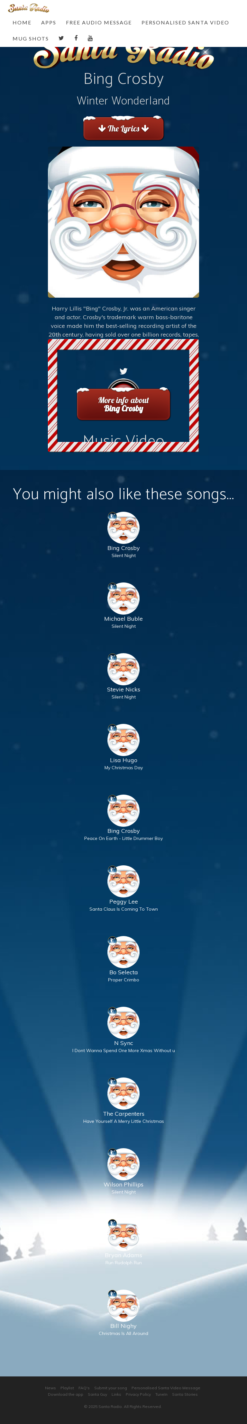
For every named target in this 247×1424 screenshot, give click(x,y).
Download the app (65, 1394)
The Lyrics (123, 128)
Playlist (67, 1387)
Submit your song (110, 1387)
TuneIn (161, 1394)
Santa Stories (185, 1394)
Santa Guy (97, 1394)
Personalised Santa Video (185, 22)
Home (22, 22)
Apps (48, 22)
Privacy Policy (138, 1394)
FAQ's (84, 1387)
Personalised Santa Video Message (166, 1387)
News (50, 1387)
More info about (123, 404)
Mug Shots (31, 38)
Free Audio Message (99, 22)
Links (116, 1394)
